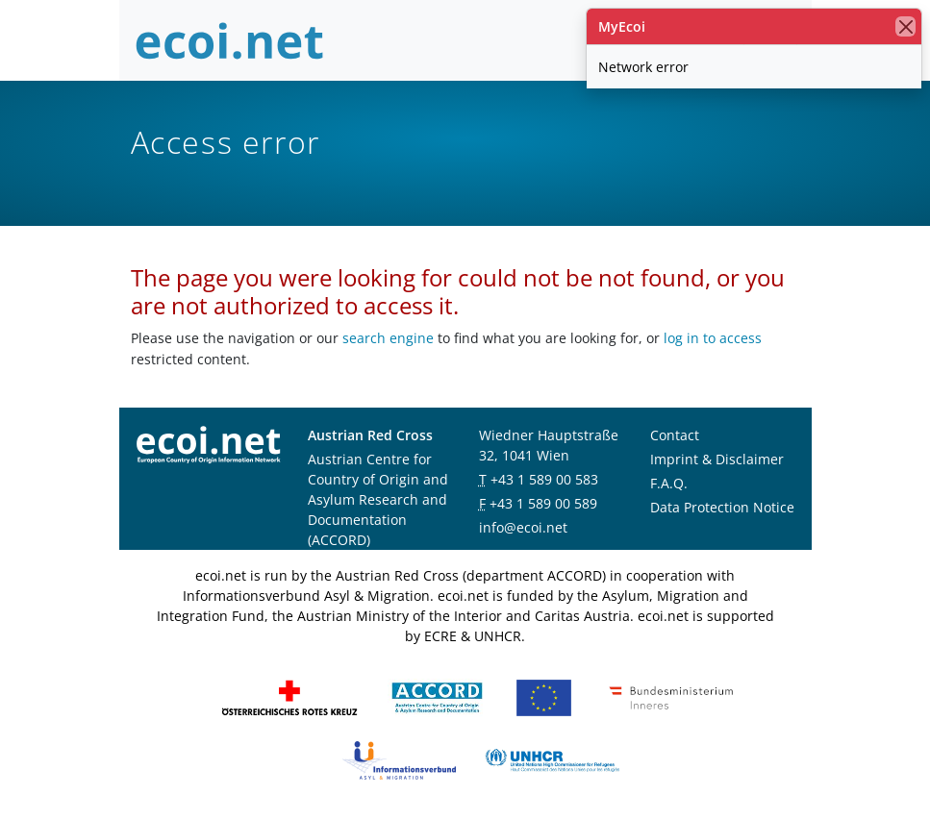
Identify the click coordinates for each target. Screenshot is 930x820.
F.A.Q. (669, 483)
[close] (905, 26)
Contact (674, 435)
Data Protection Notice (722, 507)
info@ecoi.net (523, 527)
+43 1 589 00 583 (544, 479)
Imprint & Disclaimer (717, 459)
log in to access (713, 338)
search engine (388, 338)
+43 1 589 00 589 (543, 503)
